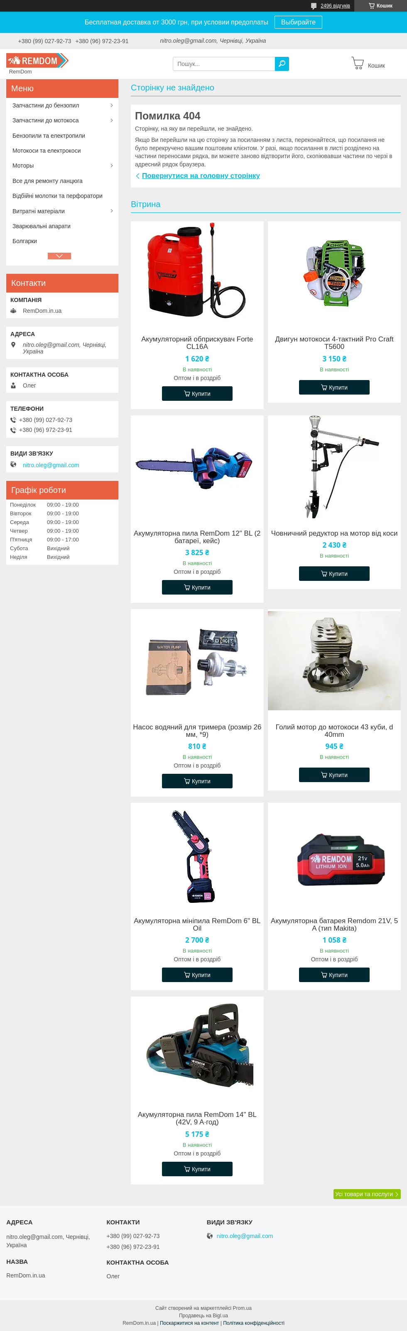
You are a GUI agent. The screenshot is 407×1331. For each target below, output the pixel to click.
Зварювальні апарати (41, 226)
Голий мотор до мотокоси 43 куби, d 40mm (334, 731)
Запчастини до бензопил (45, 105)
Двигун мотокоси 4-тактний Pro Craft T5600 (334, 343)
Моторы (23, 165)
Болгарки (24, 241)
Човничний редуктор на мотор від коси (334, 533)
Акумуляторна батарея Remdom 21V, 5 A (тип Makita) (334, 924)
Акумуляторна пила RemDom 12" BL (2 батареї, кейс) (197, 537)
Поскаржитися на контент (189, 1323)
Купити (201, 393)
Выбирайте (298, 22)
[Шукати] (282, 64)
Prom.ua (242, 1308)
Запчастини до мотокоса (45, 120)
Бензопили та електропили (48, 135)
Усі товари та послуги (364, 1194)
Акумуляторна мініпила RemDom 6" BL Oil (197, 924)
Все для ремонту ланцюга (47, 181)
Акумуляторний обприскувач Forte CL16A (197, 343)
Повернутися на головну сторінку (201, 176)
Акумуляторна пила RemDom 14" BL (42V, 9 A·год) (197, 1118)
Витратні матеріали (38, 211)
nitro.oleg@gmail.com (51, 465)
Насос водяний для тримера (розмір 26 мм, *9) (197, 731)
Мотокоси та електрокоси (46, 150)
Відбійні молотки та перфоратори (57, 196)
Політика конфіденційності (253, 1323)
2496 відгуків (335, 6)
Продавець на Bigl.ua (203, 1316)
